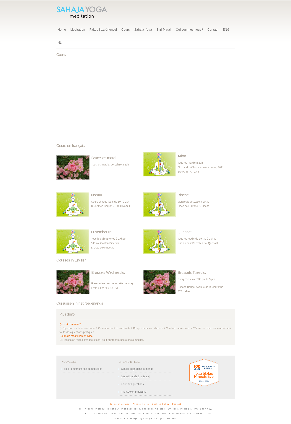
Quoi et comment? (70, 324)
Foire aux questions (132, 384)
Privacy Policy (140, 404)
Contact (176, 404)
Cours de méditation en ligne (76, 335)
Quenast (184, 232)
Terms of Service (120, 404)
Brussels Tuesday (192, 272)
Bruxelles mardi (103, 158)
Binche (183, 195)
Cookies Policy (160, 404)
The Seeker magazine (133, 391)
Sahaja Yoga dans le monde (137, 368)
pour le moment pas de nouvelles (83, 368)
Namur (96, 195)
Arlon (182, 156)
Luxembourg (101, 232)
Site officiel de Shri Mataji (135, 376)
